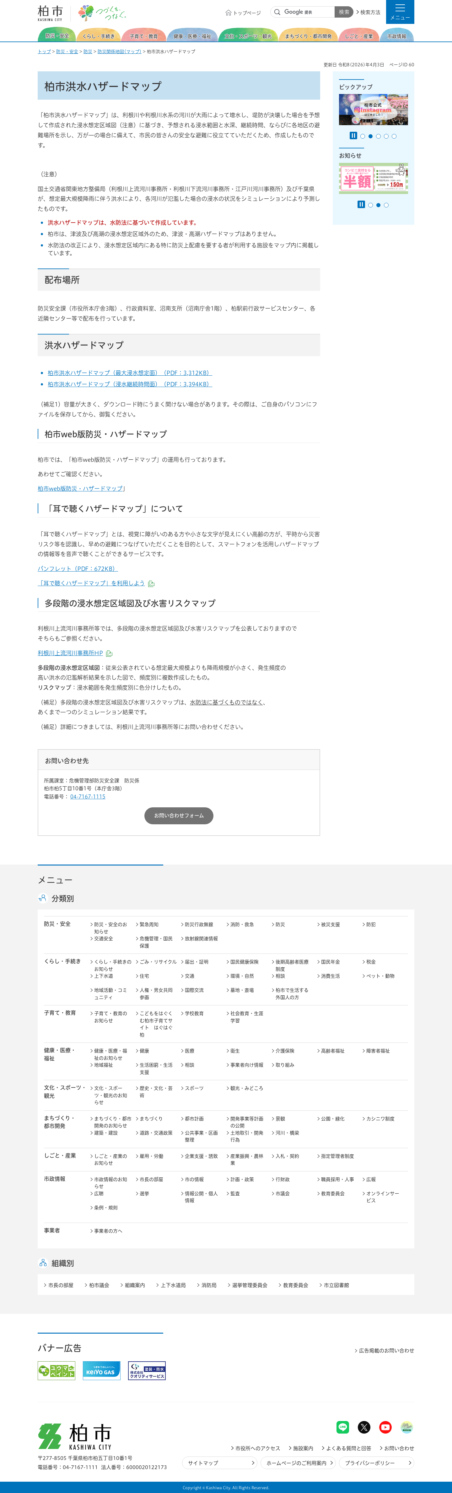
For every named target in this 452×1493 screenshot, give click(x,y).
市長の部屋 (151, 1179)
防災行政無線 (199, 924)
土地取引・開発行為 (246, 1136)
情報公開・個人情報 (201, 1197)
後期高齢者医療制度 (292, 965)
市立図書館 (336, 1285)
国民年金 (330, 961)
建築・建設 (106, 1133)
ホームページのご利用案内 (296, 1463)
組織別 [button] (62, 1263)
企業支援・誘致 (201, 1156)
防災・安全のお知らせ (110, 928)
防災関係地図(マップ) (120, 51)
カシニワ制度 (380, 1118)
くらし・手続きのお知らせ (113, 965)
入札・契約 (287, 1156)
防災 (87, 51)
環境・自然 (242, 976)
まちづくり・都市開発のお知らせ (113, 1122)
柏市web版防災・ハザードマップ (80, 488)
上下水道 (103, 976)
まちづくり (151, 1118)
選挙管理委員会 (249, 1285)
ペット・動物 (380, 976)
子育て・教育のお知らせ (110, 1017)
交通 (189, 976)
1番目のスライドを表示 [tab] (362, 136)
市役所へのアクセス (257, 1448)
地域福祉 (103, 1065)
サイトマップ (203, 1463)
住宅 (144, 976)
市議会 (283, 1193)
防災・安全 (67, 51)
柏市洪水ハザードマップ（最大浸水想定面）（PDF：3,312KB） (130, 373)
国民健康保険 (244, 961)
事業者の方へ (108, 1231)
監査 (235, 1193)
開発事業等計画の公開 (246, 1122)
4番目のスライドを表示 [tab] (386, 136)
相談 (280, 976)
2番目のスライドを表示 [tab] (370, 136)
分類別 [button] (62, 898)
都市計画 (194, 1118)
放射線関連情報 (201, 938)
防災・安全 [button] (57, 923)
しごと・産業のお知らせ (110, 1160)
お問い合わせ (399, 1448)
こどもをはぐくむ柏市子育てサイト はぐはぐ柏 (156, 1024)
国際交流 (194, 990)
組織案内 (135, 1285)
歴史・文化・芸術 (156, 1092)
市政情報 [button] (54, 1178)
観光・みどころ (246, 1088)
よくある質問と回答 (348, 1448)
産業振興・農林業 (246, 1160)
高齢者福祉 (333, 1050)
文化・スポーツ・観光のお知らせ (110, 1095)
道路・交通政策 (156, 1133)
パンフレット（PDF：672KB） (78, 569)
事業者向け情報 (246, 1065)
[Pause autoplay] (353, 135)
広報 (371, 1179)
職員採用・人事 (337, 1179)
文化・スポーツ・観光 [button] (65, 1091)
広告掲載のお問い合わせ (386, 1350)
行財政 (283, 1179)
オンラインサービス (382, 1197)
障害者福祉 (378, 1050)
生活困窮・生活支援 (156, 1069)
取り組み (285, 1065)
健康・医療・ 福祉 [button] (60, 1054)
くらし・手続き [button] (62, 961)
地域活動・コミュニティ (110, 994)
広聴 (99, 1193)
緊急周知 (149, 924)
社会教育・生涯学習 (246, 1017)
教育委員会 (333, 1193)
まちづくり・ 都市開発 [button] (60, 1122)
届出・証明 (196, 961)
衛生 (235, 1050)
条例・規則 (106, 1207)
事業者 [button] (52, 1230)
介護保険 (285, 1050)
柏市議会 (99, 1285)
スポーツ (194, 1088)
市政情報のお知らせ (110, 1183)
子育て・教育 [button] (60, 1012)
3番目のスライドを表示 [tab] (378, 136)
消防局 (209, 1285)
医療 (189, 1050)
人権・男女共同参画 (156, 994)
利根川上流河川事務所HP (75, 653)
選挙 (144, 1193)
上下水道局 (173, 1285)
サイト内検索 (277, 12)
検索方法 (370, 12)
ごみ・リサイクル (158, 961)
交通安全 (103, 938)
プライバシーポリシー (370, 1463)
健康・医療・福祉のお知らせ (110, 1054)
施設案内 (303, 1448)
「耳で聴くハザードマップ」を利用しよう (96, 583)
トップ (44, 51)
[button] (400, 12)
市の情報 (194, 1179)
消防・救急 (242, 924)
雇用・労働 (151, 1156)
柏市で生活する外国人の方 (292, 994)
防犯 (371, 924)
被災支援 (330, 924)
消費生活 (330, 976)
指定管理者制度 (337, 1156)
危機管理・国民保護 (156, 942)
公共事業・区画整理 (201, 1136)
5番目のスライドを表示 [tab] (394, 136)
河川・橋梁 (287, 1133)
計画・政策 (242, 1179)
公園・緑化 (333, 1118)
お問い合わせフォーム (179, 815)
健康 (144, 1050)
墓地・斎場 (242, 990)
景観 (280, 1118)
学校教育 (194, 1013)
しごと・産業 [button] (60, 1155)
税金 (371, 961)
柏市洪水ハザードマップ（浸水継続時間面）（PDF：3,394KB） (130, 384)
